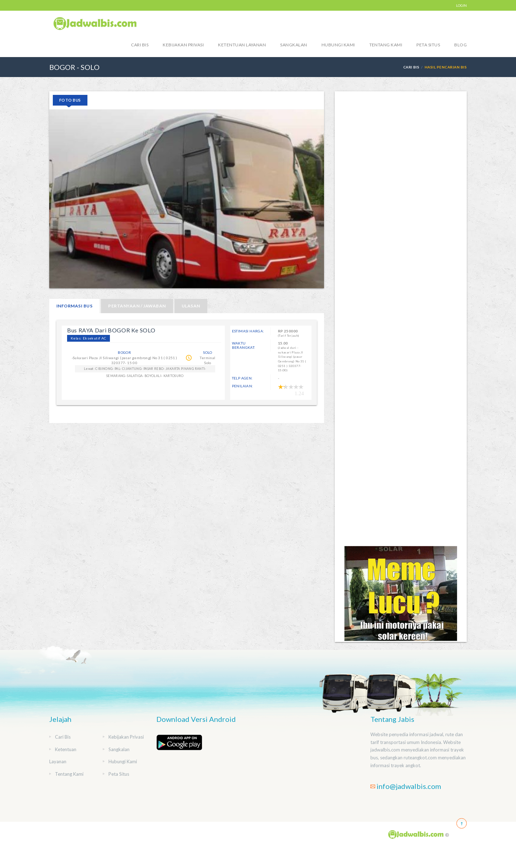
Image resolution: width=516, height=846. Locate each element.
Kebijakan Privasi (183, 44)
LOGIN (461, 5)
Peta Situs (428, 44)
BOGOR (124, 352)
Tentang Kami (386, 44)
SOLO (207, 352)
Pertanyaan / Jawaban (137, 306)
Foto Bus (70, 100)
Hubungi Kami (338, 44)
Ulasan (191, 306)
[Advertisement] (401, 318)
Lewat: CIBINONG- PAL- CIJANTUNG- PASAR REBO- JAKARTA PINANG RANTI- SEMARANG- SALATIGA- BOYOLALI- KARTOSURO (145, 369)
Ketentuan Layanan (242, 44)
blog (460, 44)
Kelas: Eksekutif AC (88, 338)
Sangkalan (293, 44)
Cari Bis (139, 44)
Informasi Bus (74, 306)
